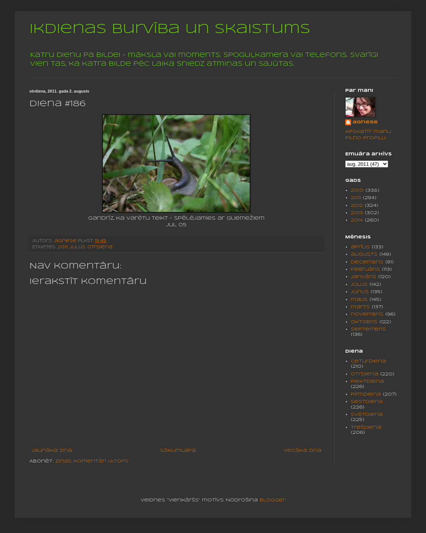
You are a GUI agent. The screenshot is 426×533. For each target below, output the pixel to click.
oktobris (364, 322)
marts (360, 307)
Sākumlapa (178, 451)
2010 (357, 190)
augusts (364, 254)
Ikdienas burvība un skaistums (169, 29)
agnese (365, 122)
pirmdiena (366, 394)
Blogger (272, 500)
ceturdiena (368, 361)
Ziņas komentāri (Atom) (92, 461)
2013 (357, 213)
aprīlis (360, 247)
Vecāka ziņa (302, 451)
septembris (368, 329)
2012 (357, 206)
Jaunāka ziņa (51, 451)
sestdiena (367, 402)
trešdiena (366, 427)
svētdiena (367, 415)
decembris (367, 262)
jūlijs (77, 247)
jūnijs (360, 292)
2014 (357, 220)
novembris (367, 314)
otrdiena (99, 247)
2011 (63, 247)
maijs (359, 300)
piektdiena (367, 381)
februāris (365, 269)
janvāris (363, 277)
